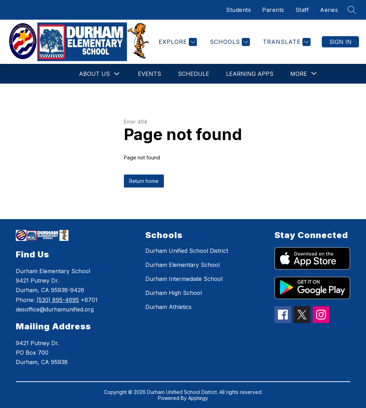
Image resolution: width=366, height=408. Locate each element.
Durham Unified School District (186, 250)
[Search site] (352, 10)
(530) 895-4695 (57, 299)
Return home (144, 181)
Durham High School (173, 292)
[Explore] (177, 42)
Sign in (340, 41)
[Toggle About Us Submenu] (117, 74)
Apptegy (198, 398)
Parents (273, 9)
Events (149, 73)
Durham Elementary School (182, 264)
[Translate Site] (286, 42)
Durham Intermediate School (183, 278)
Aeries (329, 9)
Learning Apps (249, 73)
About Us (94, 73)
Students (238, 9)
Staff (302, 9)
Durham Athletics (168, 306)
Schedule (193, 73)
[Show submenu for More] (298, 74)
